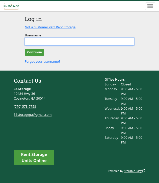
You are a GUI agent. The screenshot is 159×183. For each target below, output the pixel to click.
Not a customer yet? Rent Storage (50, 27)
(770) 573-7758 (25, 106)
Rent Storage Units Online (34, 157)
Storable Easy (134, 171)
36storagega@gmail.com (33, 114)
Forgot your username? (42, 61)
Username (33, 35)
